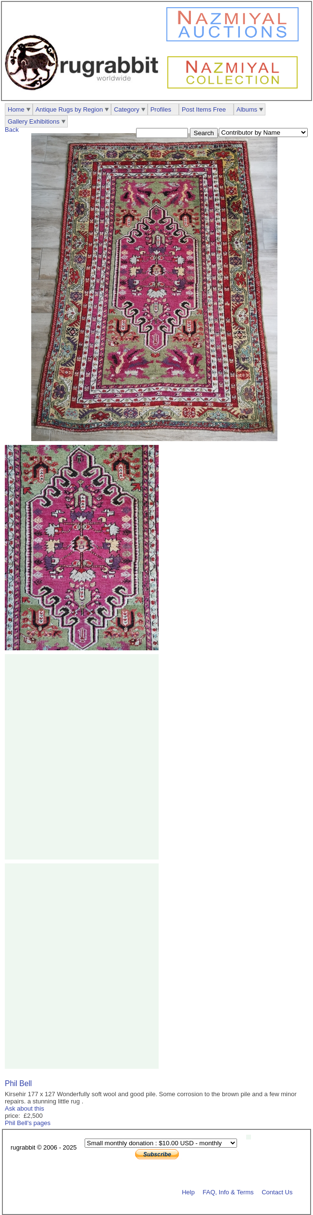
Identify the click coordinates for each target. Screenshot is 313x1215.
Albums (247, 109)
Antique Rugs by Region (69, 109)
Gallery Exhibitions (34, 121)
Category (126, 109)
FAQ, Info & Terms (228, 1191)
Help (188, 1191)
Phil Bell (18, 1083)
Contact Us (277, 1191)
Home (16, 109)
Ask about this (24, 1108)
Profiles (160, 109)
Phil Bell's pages (27, 1122)
